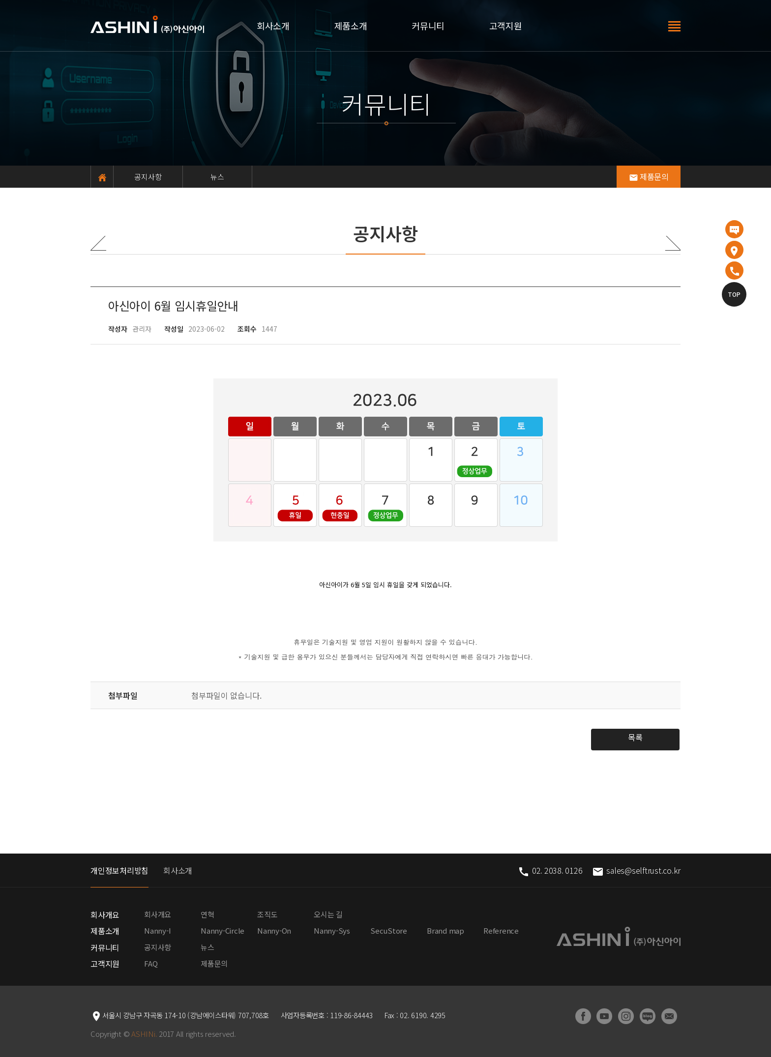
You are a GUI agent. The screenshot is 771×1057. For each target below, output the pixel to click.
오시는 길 (328, 914)
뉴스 (217, 176)
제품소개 (350, 25)
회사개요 (104, 914)
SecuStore (388, 930)
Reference (501, 930)
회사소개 (273, 25)
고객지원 (505, 25)
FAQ (150, 963)
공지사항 (148, 176)
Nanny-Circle (222, 930)
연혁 (207, 914)
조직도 (267, 914)
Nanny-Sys (332, 930)
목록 (635, 737)
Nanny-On (274, 930)
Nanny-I (157, 930)
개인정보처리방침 (119, 870)
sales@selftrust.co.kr (636, 870)
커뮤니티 (428, 25)
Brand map (445, 930)
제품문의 (649, 176)
